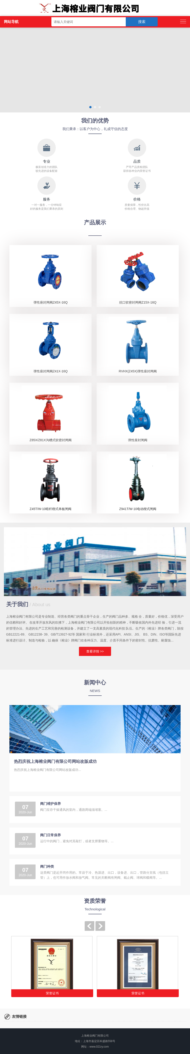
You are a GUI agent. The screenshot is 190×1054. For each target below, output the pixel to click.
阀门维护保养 (50, 804)
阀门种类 (47, 866)
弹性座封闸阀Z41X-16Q (51, 371)
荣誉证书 (52, 993)
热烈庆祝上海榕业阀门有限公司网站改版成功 (55, 761)
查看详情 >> (95, 651)
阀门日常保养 (50, 835)
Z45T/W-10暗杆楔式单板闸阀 (50, 509)
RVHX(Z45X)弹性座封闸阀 (138, 371)
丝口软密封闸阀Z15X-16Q (137, 302)
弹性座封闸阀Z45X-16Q (51, 302)
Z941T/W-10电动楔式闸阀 (137, 509)
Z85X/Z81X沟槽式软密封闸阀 (51, 440)
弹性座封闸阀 (137, 440)
